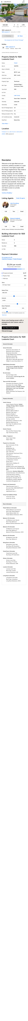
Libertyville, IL (14, 32)
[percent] (23, 308)
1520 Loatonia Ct (6, 32)
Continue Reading (7, 193)
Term (3, 282)
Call (6, 211)
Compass (4, 131)
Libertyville (19, 131)
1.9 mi (21, 723)
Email (21, 211)
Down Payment (6, 306)
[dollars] (11, 308)
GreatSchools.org (5, 765)
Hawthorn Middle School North (13, 739)
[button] (2, 2)
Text (14, 211)
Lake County (17, 95)
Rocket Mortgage (17, 259)
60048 (18, 32)
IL (7, 131)
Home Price (5, 290)
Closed (15, 63)
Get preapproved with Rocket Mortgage (14, 40)
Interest (4, 298)
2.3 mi (21, 751)
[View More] (6, 123)
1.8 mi (21, 709)
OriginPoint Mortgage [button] (7, 259)
